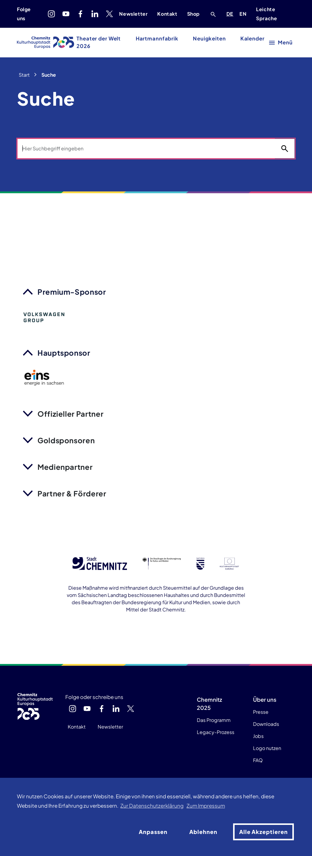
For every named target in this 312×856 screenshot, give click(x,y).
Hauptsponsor (63, 352)
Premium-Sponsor (71, 291)
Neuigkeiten (209, 38)
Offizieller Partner (70, 413)
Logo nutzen (267, 748)
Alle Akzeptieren (263, 831)
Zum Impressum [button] (206, 806)
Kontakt (167, 14)
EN (244, 13)
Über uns (264, 699)
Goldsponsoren (66, 440)
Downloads (266, 724)
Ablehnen (203, 831)
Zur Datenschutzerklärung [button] (152, 806)
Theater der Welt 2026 (98, 42)
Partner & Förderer (71, 493)
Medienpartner (65, 466)
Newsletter (133, 14)
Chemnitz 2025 (209, 703)
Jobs (258, 736)
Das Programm (214, 720)
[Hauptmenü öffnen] (281, 42)
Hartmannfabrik (157, 38)
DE (231, 13)
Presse (260, 712)
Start (24, 75)
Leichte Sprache (266, 13)
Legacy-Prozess (215, 732)
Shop (193, 14)
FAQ (258, 760)
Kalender (252, 38)
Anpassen (153, 831)
